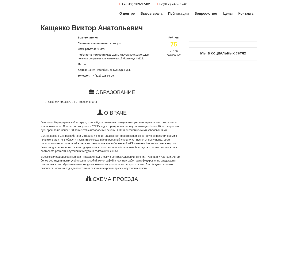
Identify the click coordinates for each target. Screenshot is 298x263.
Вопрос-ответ (205, 13)
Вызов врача (151, 13)
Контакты (246, 13)
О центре (127, 13)
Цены (228, 13)
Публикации (178, 13)
